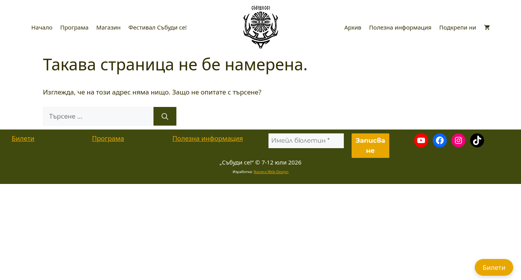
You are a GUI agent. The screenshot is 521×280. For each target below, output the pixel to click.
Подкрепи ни (457, 27)
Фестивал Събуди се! (158, 27)
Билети (23, 138)
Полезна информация (400, 27)
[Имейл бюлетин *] (306, 140)
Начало (41, 27)
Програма (74, 27)
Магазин (108, 27)
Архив (352, 27)
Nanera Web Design (271, 171)
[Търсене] (164, 116)
